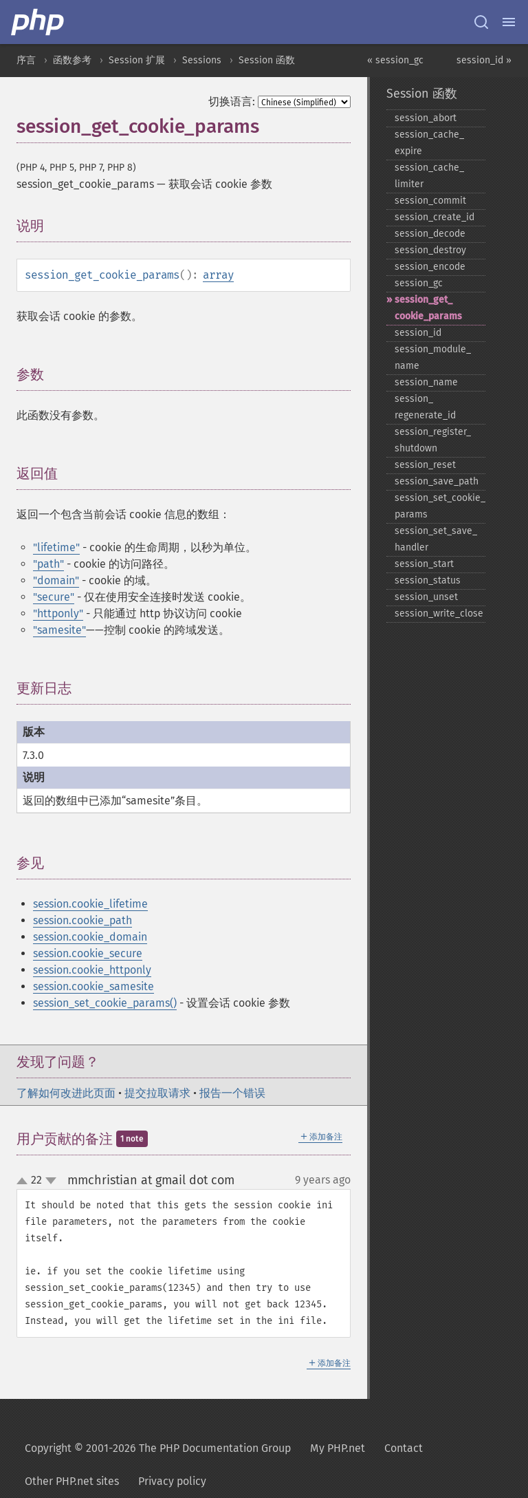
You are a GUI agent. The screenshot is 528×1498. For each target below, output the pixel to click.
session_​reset (425, 465)
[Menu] (508, 22)
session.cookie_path (82, 920)
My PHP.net (337, 1448)
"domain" (56, 580)
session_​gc (419, 283)
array (218, 274)
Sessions (201, 60)
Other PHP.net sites (72, 1481)
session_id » (484, 60)
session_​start (424, 564)
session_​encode (430, 266)
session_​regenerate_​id (425, 407)
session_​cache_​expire (429, 143)
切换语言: (231, 101)
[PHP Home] (38, 22)
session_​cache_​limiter (429, 176)
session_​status (428, 580)
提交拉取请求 (157, 1093)
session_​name (426, 382)
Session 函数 (267, 60)
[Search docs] (481, 22)
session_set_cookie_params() (105, 1002)
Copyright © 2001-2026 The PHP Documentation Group (158, 1448)
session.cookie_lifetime (90, 903)
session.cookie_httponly (92, 969)
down (50, 1180)
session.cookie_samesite (93, 986)
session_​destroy (430, 250)
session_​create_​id (434, 217)
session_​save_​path (436, 481)
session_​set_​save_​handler (436, 539)
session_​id (418, 333)
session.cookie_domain (90, 936)
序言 (26, 60)
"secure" (53, 596)
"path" (48, 563)
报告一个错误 (232, 1093)
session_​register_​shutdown (433, 440)
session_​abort (425, 118)
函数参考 (72, 60)
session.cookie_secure (87, 953)
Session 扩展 (137, 60)
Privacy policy (172, 1481)
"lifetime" (56, 547)
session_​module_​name (433, 357)
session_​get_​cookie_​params (428, 308)
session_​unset (426, 597)
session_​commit (430, 200)
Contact (403, 1448)
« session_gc (395, 60)
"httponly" (58, 613)
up (25, 1181)
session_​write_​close (439, 613)
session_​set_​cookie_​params (440, 506)
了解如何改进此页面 (66, 1093)
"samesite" (59, 629)
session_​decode (430, 233)
